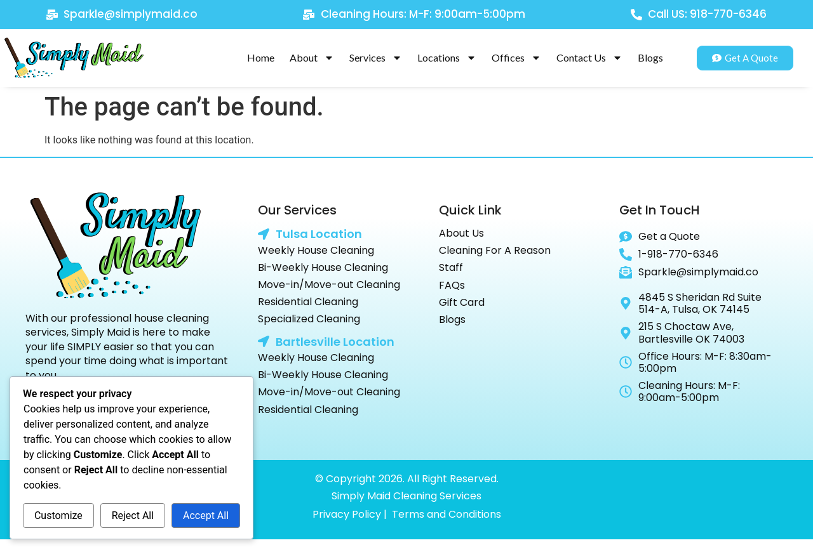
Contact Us (589, 57)
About (312, 57)
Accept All (206, 515)
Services (375, 57)
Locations (446, 57)
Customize (58, 515)
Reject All (133, 515)
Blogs (650, 57)
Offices (516, 57)
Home (260, 57)
